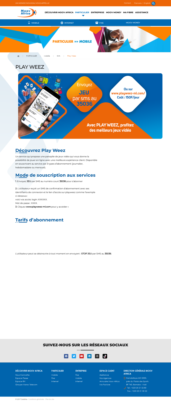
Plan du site (49, 399)
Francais (137, 3)
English (147, 3)
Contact (127, 3)
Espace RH (20, 381)
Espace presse (21, 378)
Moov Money (113, 12)
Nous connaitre (22, 375)
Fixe (99, 23)
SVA (58, 56)
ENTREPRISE (97, 12)
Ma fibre (128, 12)
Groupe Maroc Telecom (26, 384)
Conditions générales (36, 399)
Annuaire (104, 381)
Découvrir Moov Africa (59, 12)
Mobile (33, 23)
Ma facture (105, 384)
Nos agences (105, 378)
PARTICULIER (82, 12)
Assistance (141, 12)
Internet (67, 23)
